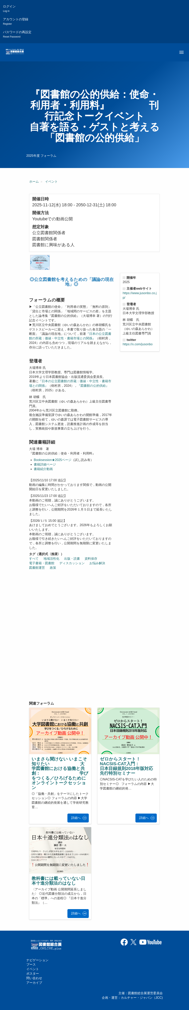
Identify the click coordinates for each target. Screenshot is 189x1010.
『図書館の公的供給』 (93, 385)
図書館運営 (37, 567)
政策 (53, 567)
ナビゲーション (37, 960)
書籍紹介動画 (43, 469)
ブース (31, 964)
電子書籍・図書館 (41, 563)
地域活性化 (51, 558)
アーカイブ (34, 982)
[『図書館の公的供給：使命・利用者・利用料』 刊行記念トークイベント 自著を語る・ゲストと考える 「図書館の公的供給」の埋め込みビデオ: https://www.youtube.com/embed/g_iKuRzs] (73, 667)
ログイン (9, 8)
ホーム (34, 181)
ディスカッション (72, 563)
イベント (51, 181)
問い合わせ (34, 978)
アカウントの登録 (15, 21)
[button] (40, 262)
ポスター (32, 973)
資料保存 (91, 558)
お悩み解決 (97, 563)
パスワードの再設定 (17, 34)
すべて (34, 558)
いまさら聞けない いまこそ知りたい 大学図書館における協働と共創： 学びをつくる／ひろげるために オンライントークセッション (78, 773)
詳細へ (76, 817)
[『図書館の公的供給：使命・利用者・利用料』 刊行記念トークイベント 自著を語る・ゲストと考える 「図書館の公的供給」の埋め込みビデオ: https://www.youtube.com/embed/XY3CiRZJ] (73, 603)
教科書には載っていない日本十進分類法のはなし (58, 881)
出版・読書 (72, 558)
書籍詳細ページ (45, 464)
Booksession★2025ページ (52, 460)
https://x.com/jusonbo (137, 344)
